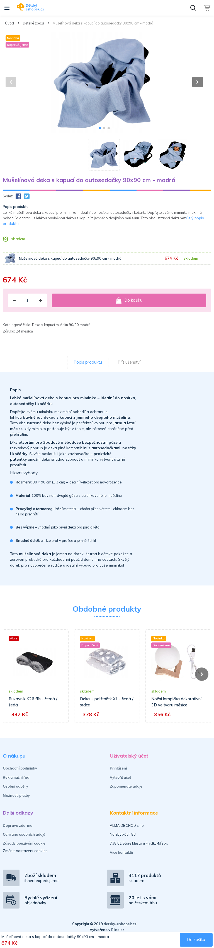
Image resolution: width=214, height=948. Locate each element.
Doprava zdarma (17, 825)
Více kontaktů (121, 852)
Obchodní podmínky (20, 768)
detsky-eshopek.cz (120, 924)
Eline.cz (117, 929)
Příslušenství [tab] (129, 362)
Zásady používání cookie (24, 843)
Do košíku (129, 300)
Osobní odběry (15, 786)
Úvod (9, 23)
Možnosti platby (16, 795)
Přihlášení (118, 768)
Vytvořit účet (120, 777)
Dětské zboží (33, 23)
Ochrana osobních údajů (24, 834)
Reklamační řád (16, 777)
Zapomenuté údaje (126, 786)
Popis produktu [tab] (88, 362)
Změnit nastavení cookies (25, 850)
